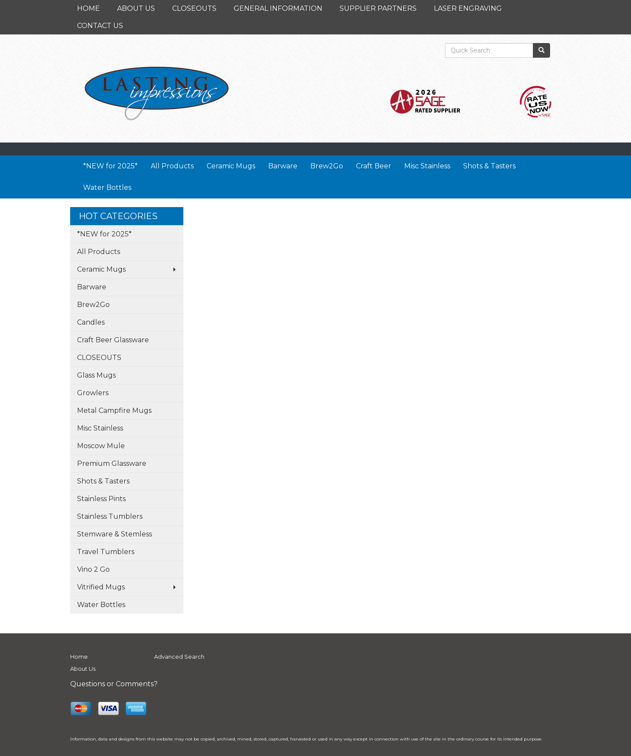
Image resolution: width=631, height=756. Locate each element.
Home (79, 656)
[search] (541, 50)
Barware (282, 166)
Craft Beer (373, 166)
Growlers (92, 393)
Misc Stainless (427, 166)
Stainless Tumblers (109, 516)
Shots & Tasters (489, 166)
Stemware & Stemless (114, 534)
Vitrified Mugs (101, 587)
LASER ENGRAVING (468, 8)
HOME (88, 8)
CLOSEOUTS (194, 8)
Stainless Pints (101, 499)
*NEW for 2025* (110, 166)
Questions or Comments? (114, 684)
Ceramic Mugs (231, 166)
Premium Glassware (111, 463)
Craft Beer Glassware (113, 340)
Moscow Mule (101, 446)
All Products (172, 166)
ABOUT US (136, 8)
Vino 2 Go (93, 569)
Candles (91, 322)
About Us (83, 668)
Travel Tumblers (105, 552)
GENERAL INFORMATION (278, 8)
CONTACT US (100, 26)
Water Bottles (107, 187)
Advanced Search (179, 656)
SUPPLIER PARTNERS (378, 8)
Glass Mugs (96, 375)
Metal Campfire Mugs (114, 410)
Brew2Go (326, 166)
